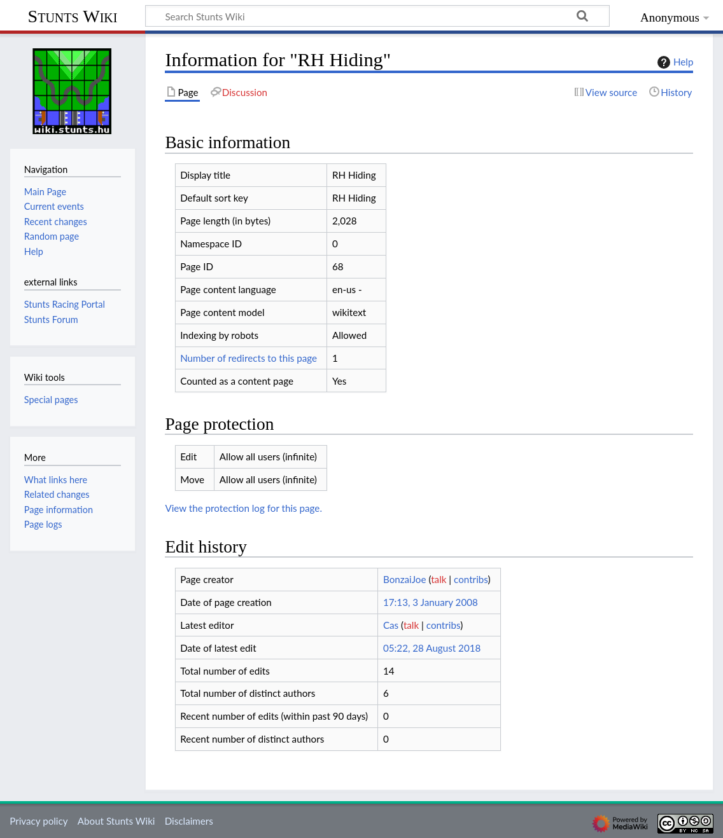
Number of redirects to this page (248, 358)
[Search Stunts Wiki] (377, 16)
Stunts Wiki (73, 16)
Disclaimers (189, 821)
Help (673, 62)
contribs (471, 579)
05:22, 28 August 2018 (432, 648)
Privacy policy (38, 821)
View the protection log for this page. (243, 508)
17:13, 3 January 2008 (430, 602)
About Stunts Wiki (116, 821)
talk (438, 579)
